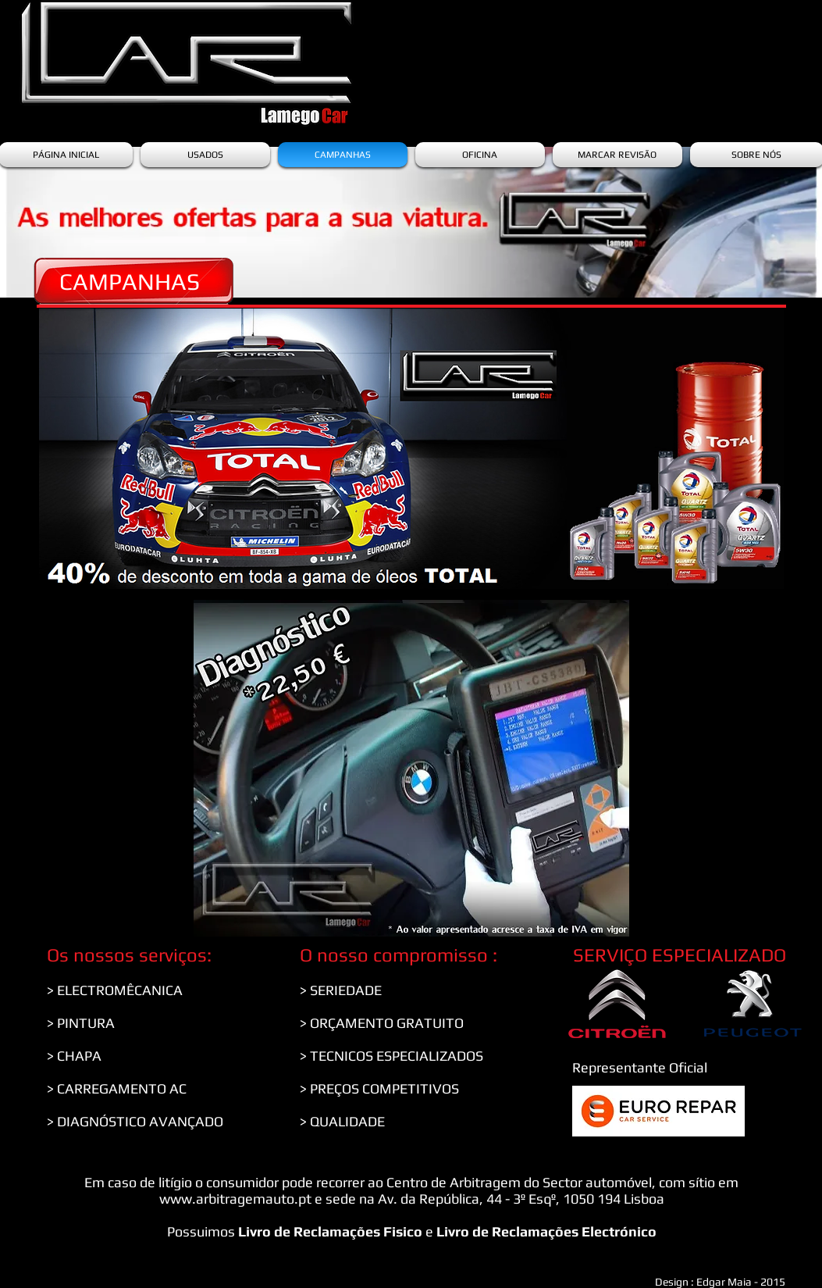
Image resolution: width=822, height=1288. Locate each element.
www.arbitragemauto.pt (235, 1198)
